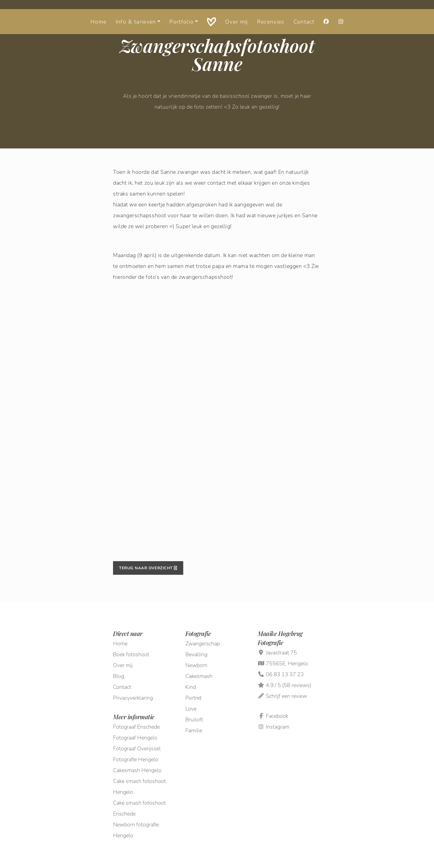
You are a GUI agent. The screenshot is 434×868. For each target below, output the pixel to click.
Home (98, 13)
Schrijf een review (286, 696)
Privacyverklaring (133, 697)
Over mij (236, 13)
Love (191, 708)
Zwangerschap (202, 643)
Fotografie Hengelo (135, 759)
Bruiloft (194, 719)
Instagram (273, 726)
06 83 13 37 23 (285, 674)
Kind (190, 687)
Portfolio (181, 13)
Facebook (273, 716)
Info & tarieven (136, 13)
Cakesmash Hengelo (137, 770)
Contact (304, 13)
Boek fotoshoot (131, 654)
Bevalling (196, 654)
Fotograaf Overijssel (137, 748)
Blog (118, 676)
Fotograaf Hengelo (135, 737)
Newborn (196, 665)
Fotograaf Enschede (136, 726)
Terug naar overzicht (148, 568)
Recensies (271, 13)
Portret (193, 697)
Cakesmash (198, 676)
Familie (193, 730)
